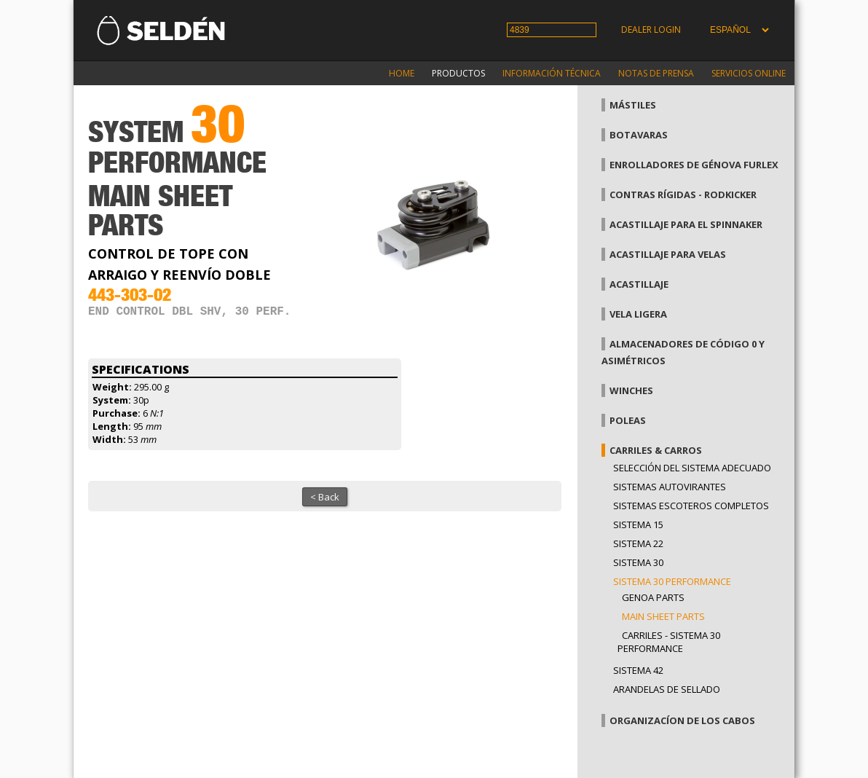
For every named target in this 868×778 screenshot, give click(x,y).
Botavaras (638, 134)
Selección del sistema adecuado (692, 467)
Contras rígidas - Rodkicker (683, 194)
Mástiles (632, 104)
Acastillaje (638, 284)
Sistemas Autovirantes (669, 486)
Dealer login (651, 29)
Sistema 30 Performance (672, 581)
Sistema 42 (638, 670)
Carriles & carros (655, 450)
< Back (324, 496)
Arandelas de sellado (666, 689)
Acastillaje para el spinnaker (685, 224)
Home (401, 73)
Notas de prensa (656, 73)
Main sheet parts (663, 616)
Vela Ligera (638, 314)
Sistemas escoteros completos (691, 505)
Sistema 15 (638, 524)
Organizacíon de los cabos (682, 720)
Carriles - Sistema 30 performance (669, 642)
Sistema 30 (638, 562)
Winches (631, 390)
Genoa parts (653, 597)
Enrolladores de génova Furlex (693, 164)
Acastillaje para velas (667, 254)
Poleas (627, 420)
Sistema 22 (638, 543)
